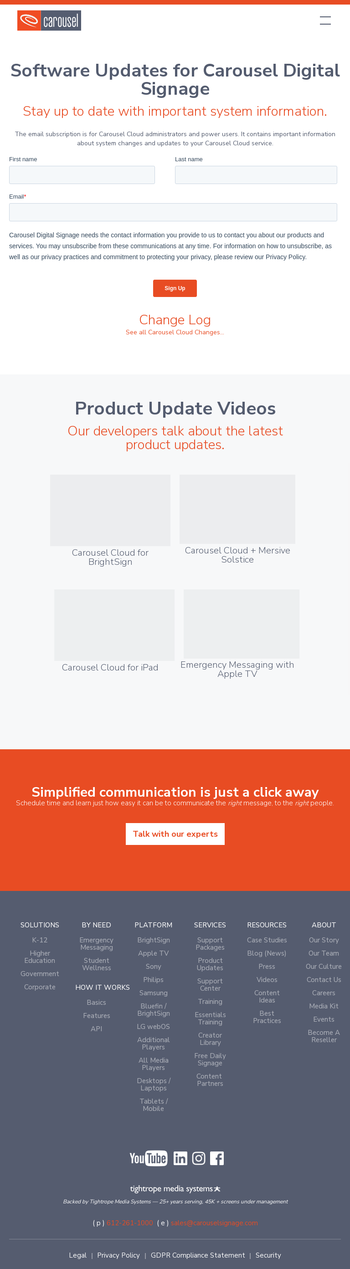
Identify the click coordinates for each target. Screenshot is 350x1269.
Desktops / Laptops (153, 1084)
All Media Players (154, 1064)
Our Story (324, 940)
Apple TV (153, 953)
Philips (153, 979)
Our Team (324, 953)
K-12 (39, 940)
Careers (323, 993)
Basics (96, 1002)
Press (266, 966)
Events (324, 1019)
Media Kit (324, 1006)
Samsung (153, 993)
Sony (153, 966)
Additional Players (153, 1043)
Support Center (210, 985)
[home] (49, 20)
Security (268, 1255)
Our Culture (324, 966)
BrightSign (153, 940)
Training (210, 1001)
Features (96, 1015)
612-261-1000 (130, 1223)
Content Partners (210, 1080)
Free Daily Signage (210, 1059)
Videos (267, 979)
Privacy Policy (118, 1255)
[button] (323, 20)
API (96, 1029)
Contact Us (324, 979)
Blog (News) (267, 953)
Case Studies (267, 940)
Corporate (40, 987)
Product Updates (210, 964)
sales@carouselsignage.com (214, 1223)
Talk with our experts (175, 834)
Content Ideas (267, 996)
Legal (78, 1255)
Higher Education (39, 957)
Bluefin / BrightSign (153, 1010)
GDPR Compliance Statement (198, 1255)
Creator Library (210, 1039)
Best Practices (267, 1017)
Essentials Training (210, 1018)
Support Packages (210, 944)
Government (40, 973)
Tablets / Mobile (153, 1105)
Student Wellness (96, 964)
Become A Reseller (324, 1036)
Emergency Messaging (96, 944)
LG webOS (153, 1026)
